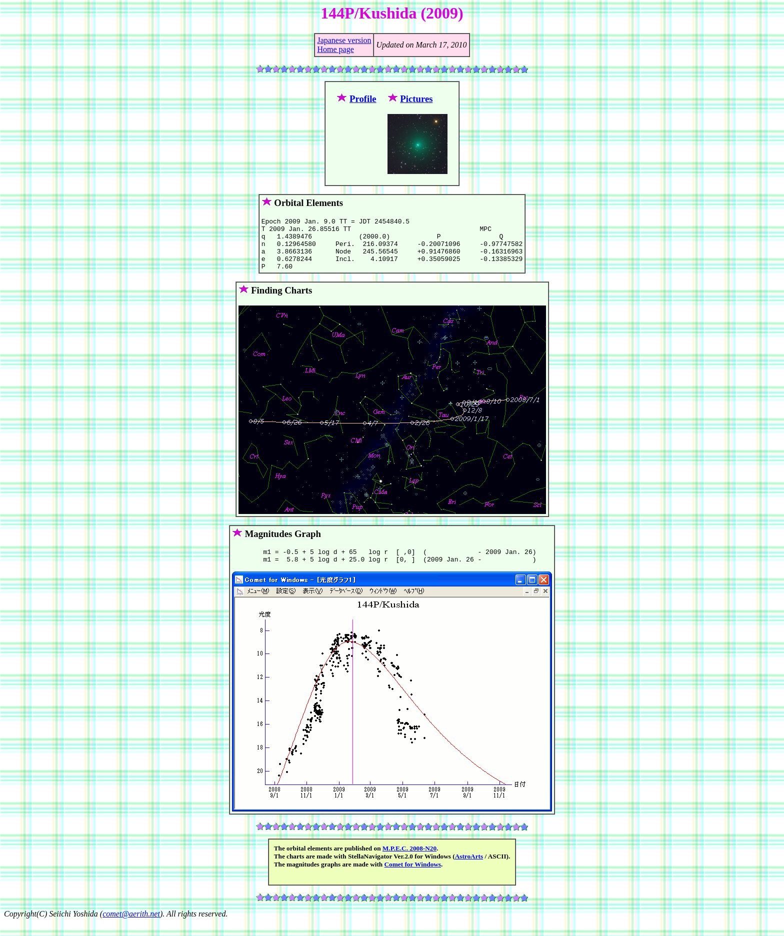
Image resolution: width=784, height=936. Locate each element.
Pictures (416, 99)
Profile (363, 99)
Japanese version (344, 40)
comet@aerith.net (131, 927)
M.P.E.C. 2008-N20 (409, 862)
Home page (335, 49)
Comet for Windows (413, 878)
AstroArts (469, 870)
